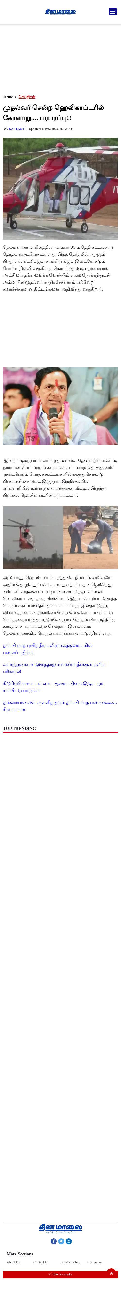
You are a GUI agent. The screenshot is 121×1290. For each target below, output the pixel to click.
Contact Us (41, 1262)
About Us (13, 1262)
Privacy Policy (70, 1262)
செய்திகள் (27, 97)
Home (8, 97)
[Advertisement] (59, 58)
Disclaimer (94, 1262)
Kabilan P (16, 129)
